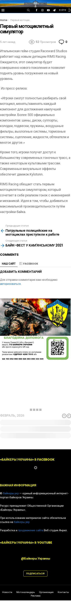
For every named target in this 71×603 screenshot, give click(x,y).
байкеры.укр (11, 493)
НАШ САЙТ (9, 264)
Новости (7, 592)
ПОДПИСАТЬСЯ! (35, 573)
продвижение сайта (30, 530)
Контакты (63, 592)
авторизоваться (10, 284)
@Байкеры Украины (35, 558)
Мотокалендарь (25, 592)
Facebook (30, 264)
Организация (46, 592)
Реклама (35, 595)
